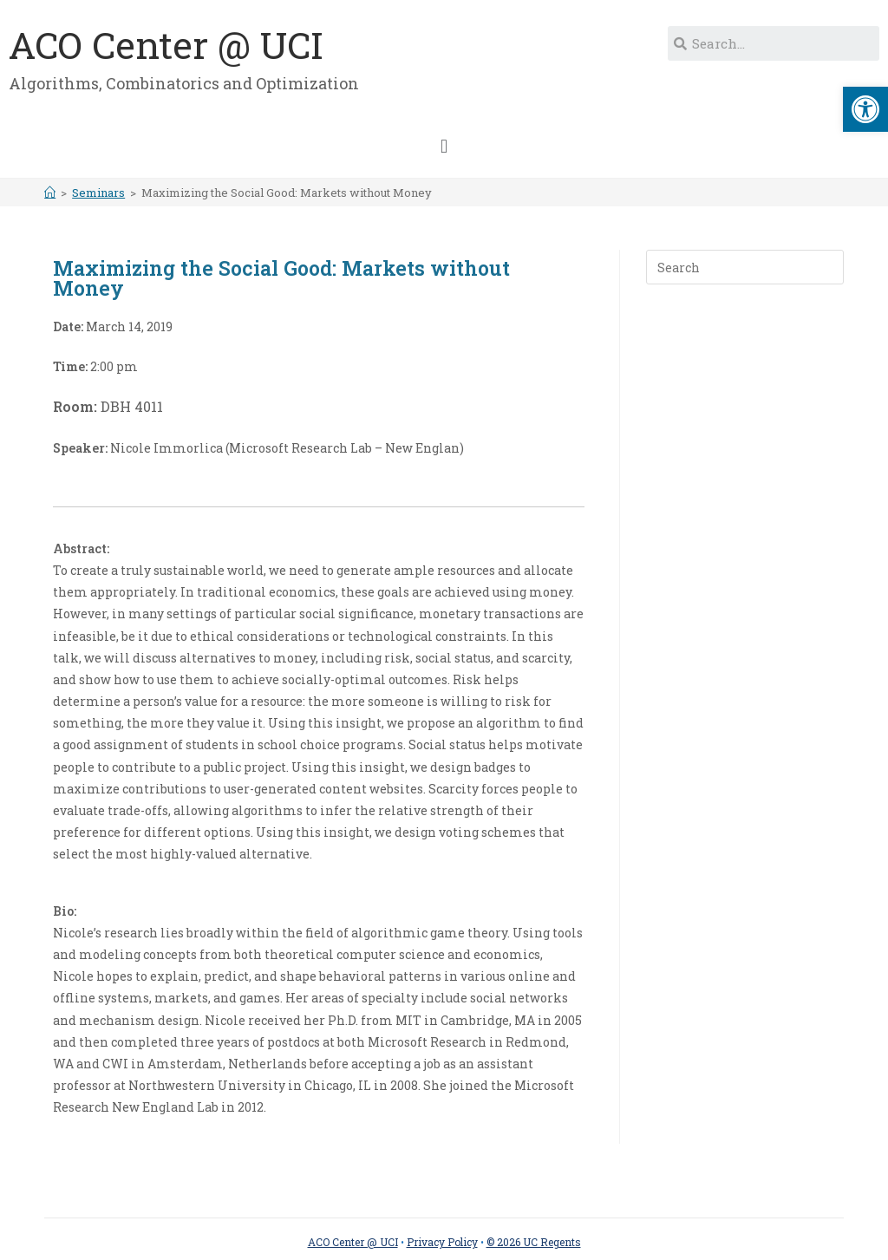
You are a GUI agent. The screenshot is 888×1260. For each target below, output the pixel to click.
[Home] (50, 192)
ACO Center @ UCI (166, 44)
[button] (443, 146)
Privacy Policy (442, 1242)
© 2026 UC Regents (533, 1242)
